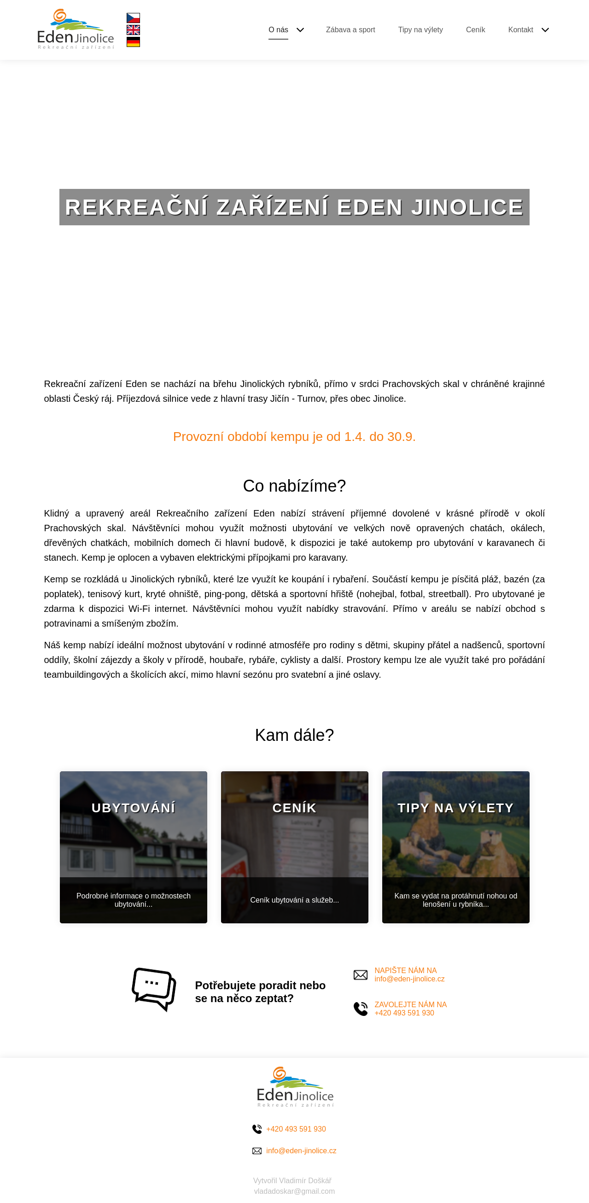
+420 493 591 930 (296, 1129)
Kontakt (520, 30)
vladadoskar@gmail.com (294, 1191)
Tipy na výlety (420, 30)
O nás (278, 30)
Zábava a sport (350, 30)
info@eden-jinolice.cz (301, 1151)
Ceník (475, 30)
